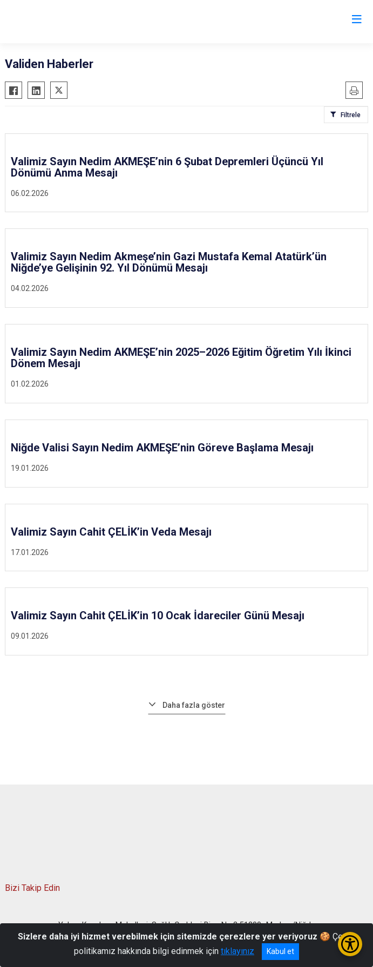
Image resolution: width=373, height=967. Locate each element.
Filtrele (351, 115)
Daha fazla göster (193, 705)
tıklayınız (237, 951)
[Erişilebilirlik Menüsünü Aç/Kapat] (350, 944)
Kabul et (280, 951)
